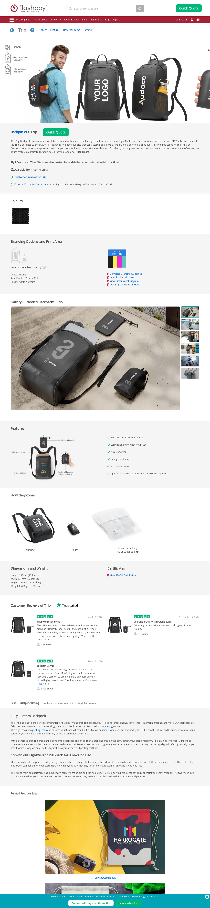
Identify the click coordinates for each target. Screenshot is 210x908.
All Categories (20, 19)
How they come (71, 29)
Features (55, 29)
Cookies (130, 886)
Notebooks (96, 19)
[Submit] (70, 8)
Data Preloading (56, 883)
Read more (83, 151)
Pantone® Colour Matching (61, 886)
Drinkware (55, 19)
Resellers (91, 897)
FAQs (89, 890)
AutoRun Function (57, 890)
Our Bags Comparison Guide (125, 284)
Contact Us (181, 19)
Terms (129, 883)
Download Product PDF (121, 277)
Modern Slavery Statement (138, 890)
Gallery (43, 29)
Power (13, 890)
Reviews (88, 29)
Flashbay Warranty (96, 893)
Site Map (91, 900)
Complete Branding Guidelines (126, 273)
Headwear (15, 900)
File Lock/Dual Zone (58, 893)
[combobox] (101, 8)
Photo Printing (105, 726)
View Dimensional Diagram (124, 280)
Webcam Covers (17, 893)
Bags (107, 19)
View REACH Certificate (122, 575)
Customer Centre (95, 886)
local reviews (60, 703)
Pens (84, 19)
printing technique (41, 730)
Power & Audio (71, 19)
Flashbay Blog (172, 883)
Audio (12, 904)
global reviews (84, 703)
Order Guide (93, 883)
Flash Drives (40, 19)
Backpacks (19, 132)
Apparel (117, 19)
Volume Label (55, 897)
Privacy (129, 893)
